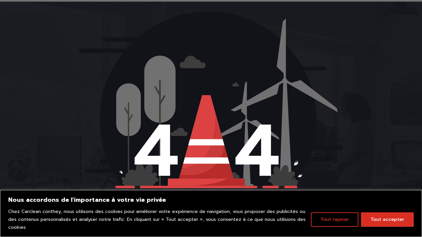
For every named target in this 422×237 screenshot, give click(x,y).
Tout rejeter (334, 219)
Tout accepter (387, 219)
